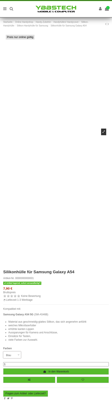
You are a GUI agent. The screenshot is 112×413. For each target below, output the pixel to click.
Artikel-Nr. (9, 278)
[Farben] (12, 354)
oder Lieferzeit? (25, 393)
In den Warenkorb (56, 371)
